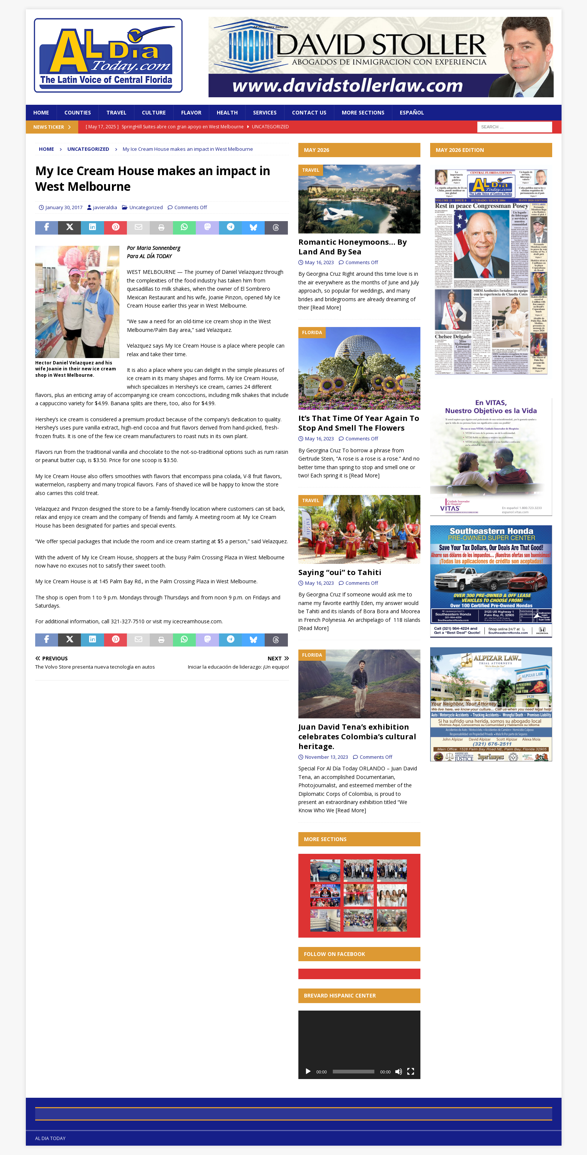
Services (265, 112)
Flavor (191, 112)
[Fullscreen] (410, 1071)
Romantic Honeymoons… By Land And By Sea (352, 247)
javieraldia (105, 207)
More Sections (363, 112)
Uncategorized (146, 207)
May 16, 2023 (319, 262)
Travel (116, 112)
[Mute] (398, 1071)
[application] (359, 1045)
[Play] (308, 1071)
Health (227, 112)
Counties (77, 112)
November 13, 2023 (326, 757)
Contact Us (309, 112)
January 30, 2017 (64, 207)
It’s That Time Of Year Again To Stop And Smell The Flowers (358, 423)
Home (41, 112)
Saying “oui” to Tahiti (339, 572)
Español (412, 112)
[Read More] (326, 307)
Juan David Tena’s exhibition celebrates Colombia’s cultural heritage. (357, 736)
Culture (154, 112)
